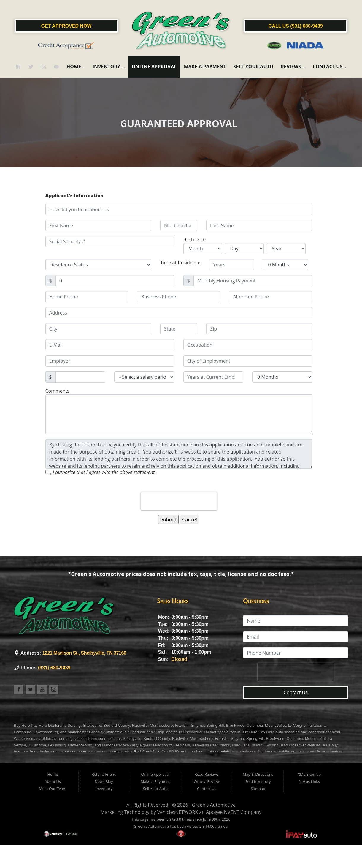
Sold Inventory (258, 781)
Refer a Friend (104, 774)
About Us (53, 781)
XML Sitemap (309, 774)
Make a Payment (205, 66)
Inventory (108, 66)
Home (75, 66)
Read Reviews (207, 774)
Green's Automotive (214, 805)
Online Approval (154, 66)
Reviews (293, 66)
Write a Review (207, 781)
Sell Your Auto (254, 66)
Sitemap (258, 788)
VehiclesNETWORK (177, 812)
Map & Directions (258, 774)
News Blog (104, 781)
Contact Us (329, 66)
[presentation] (179, 501)
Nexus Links (309, 781)
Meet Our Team (52, 788)
